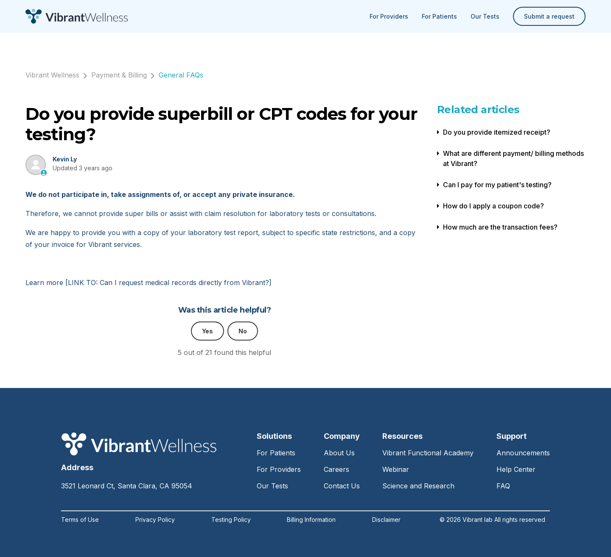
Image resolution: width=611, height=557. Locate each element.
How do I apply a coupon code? (493, 206)
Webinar (395, 469)
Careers (336, 469)
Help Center (515, 469)
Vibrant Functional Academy (428, 453)
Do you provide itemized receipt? (496, 132)
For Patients (439, 16)
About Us (339, 453)
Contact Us (342, 486)
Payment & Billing (119, 75)
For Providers (389, 16)
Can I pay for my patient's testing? (497, 184)
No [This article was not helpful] (242, 331)
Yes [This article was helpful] (207, 331)
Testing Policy (231, 519)
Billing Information (311, 519)
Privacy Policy (155, 519)
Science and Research (418, 486)
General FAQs (181, 75)
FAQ (503, 486)
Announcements (523, 453)
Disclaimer (386, 519)
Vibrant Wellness (52, 75)
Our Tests (485, 16)
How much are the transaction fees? (500, 227)
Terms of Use (80, 519)
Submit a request (549, 16)
